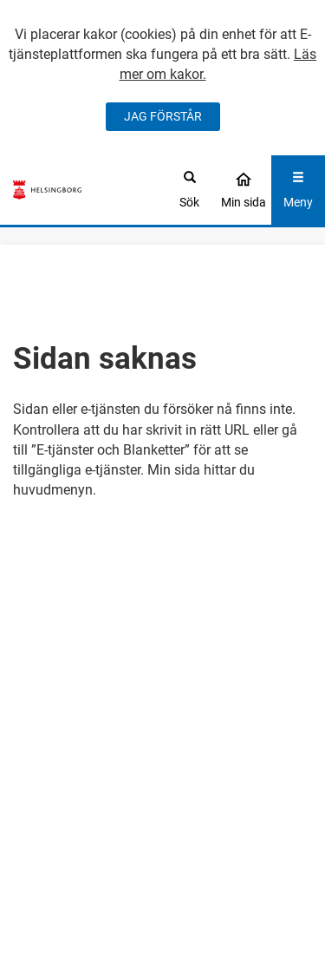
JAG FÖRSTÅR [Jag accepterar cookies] (163, 116)
